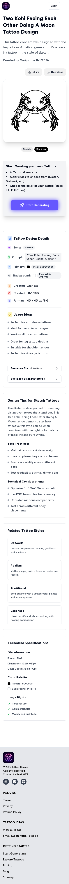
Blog (6, 871)
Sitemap (8, 877)
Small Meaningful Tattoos (20, 835)
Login (54, 5)
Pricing (7, 865)
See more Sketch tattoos (34, 368)
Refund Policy (12, 812)
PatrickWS (22, 774)
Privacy (8, 806)
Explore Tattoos (13, 859)
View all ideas (12, 830)
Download (55, 72)
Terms (7, 800)
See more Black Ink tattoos (34, 378)
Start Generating (34, 205)
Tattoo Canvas (20, 767)
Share (33, 72)
